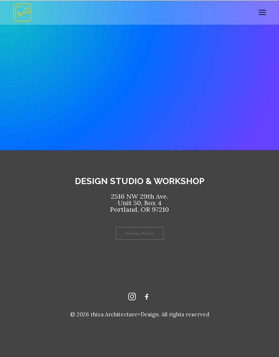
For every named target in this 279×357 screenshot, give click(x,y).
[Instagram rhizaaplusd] (132, 298)
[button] (262, 12)
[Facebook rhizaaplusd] (146, 298)
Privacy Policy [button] (139, 233)
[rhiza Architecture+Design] (22, 12)
